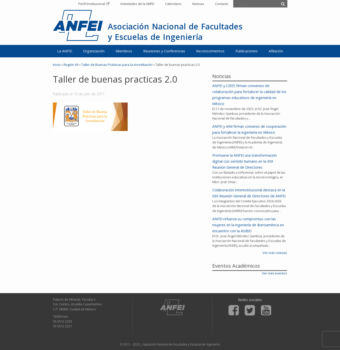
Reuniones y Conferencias (164, 51)
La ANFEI (64, 51)
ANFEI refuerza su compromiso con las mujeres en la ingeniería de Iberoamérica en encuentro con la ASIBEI (248, 225)
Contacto (221, 3)
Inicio (57, 64)
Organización (94, 51)
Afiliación (276, 51)
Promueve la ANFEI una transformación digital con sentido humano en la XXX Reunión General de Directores (244, 161)
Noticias (198, 3)
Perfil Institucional (91, 3)
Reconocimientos (210, 51)
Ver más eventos (274, 273)
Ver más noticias (275, 252)
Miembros (123, 51)
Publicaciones (246, 51)
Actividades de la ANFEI (137, 3)
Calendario (173, 3)
